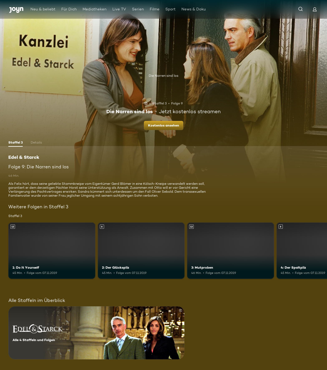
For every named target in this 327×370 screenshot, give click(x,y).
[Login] (315, 9)
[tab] (16, 143)
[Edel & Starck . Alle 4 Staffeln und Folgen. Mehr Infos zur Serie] (96, 332)
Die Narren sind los (163, 76)
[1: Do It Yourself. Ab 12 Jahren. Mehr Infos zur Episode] (51, 250)
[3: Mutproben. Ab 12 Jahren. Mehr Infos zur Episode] (230, 250)
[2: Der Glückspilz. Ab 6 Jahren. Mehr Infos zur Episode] (141, 250)
